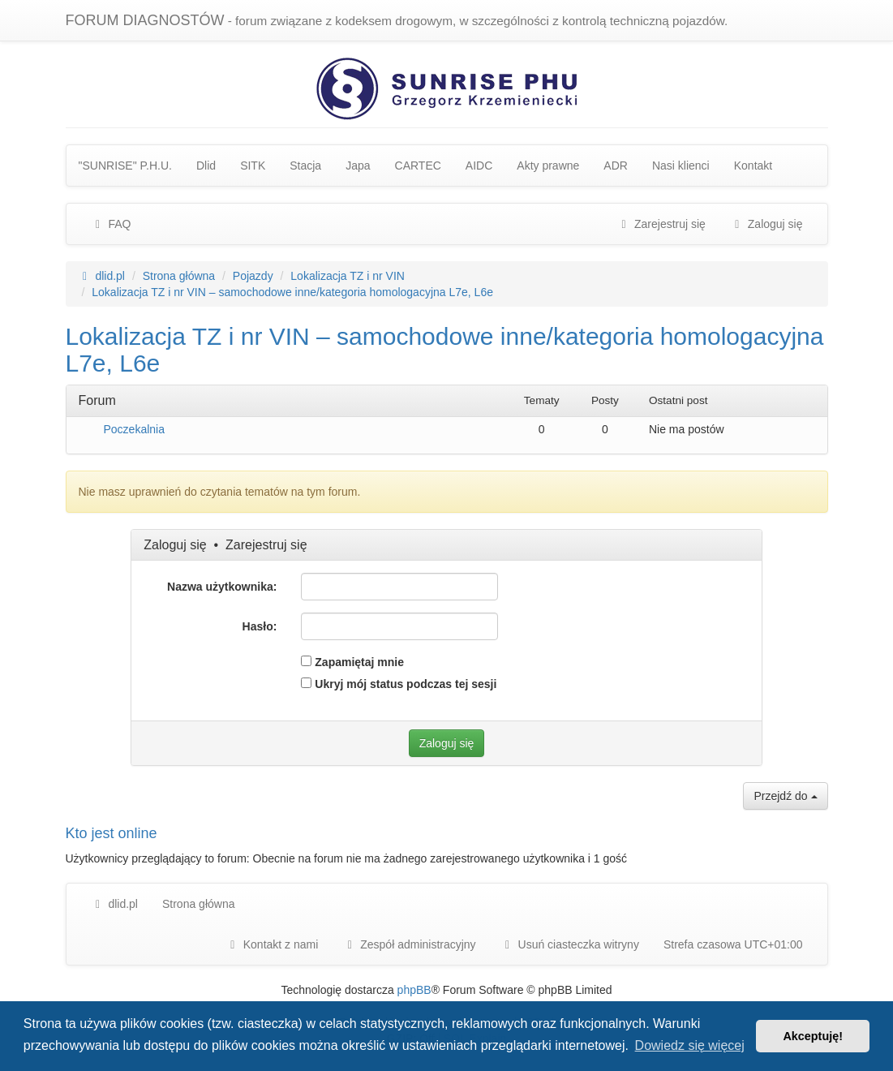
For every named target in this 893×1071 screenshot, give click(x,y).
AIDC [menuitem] (479, 165)
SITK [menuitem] (252, 165)
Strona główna (198, 903)
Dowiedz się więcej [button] (690, 1045)
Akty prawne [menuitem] (548, 165)
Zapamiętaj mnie (352, 662)
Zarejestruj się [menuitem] (661, 223)
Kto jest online (111, 833)
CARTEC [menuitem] (418, 165)
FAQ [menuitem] (111, 223)
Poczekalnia (134, 429)
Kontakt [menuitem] (753, 165)
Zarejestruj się (266, 545)
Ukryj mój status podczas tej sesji (398, 683)
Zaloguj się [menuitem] (766, 223)
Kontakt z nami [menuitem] (272, 944)
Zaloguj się (175, 545)
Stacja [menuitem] (305, 165)
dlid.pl (114, 903)
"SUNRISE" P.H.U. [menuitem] (126, 165)
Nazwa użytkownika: (222, 586)
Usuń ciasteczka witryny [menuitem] (569, 944)
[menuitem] (408, 944)
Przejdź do (785, 795)
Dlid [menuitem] (206, 165)
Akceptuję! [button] (813, 1036)
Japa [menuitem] (358, 165)
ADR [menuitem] (615, 165)
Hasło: (260, 626)
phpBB (414, 989)
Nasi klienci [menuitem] (681, 165)
